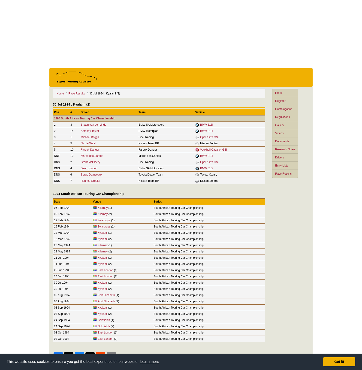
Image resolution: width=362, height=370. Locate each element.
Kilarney (103, 207)
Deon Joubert (89, 168)
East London (105, 270)
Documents (282, 141)
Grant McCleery (90, 162)
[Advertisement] (181, 34)
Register (280, 101)
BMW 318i (206, 124)
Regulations (282, 117)
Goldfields (104, 320)
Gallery (279, 125)
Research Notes (285, 149)
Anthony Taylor (90, 131)
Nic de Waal (88, 143)
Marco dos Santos (92, 156)
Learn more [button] (149, 362)
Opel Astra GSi (209, 137)
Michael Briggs (90, 137)
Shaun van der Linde (93, 124)
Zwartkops (104, 220)
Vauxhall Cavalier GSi (213, 149)
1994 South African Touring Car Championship (84, 118)
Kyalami (103, 232)
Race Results (283, 173)
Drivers (279, 157)
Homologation (283, 109)
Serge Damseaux (91, 174)
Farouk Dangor (90, 149)
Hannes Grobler (90, 180)
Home (279, 92)
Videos (279, 133)
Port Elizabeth (106, 295)
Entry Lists (281, 165)
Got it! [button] (339, 362)
